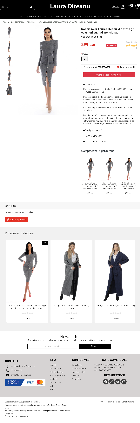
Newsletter (76, 379)
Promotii (88, 16)
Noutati (53, 365)
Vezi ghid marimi (92, 130)
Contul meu (77, 365)
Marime (85, 54)
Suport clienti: (95, 67)
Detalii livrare (55, 368)
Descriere (89, 84)
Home (21, 16)
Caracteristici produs (94, 141)
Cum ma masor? (92, 135)
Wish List (76, 375)
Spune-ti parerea (16, 219)
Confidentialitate (128, 402)
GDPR (102, 402)
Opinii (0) (10, 205)
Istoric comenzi (79, 368)
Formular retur (78, 372)
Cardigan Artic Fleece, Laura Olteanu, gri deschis (71, 306)
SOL (51, 386)
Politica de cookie (57, 375)
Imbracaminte (34, 16)
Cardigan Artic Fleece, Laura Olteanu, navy (115, 305)
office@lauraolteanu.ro (18, 374)
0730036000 (13, 370)
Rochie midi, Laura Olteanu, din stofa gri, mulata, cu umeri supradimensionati (90, 185)
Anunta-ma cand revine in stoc (109, 74)
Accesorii (48, 16)
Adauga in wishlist (127, 67)
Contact (117, 16)
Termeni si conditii (113, 402)
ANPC (52, 389)
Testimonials (55, 382)
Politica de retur (56, 372)
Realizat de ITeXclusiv (32, 402)
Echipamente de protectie (68, 16)
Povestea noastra (102, 16)
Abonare (95, 346)
